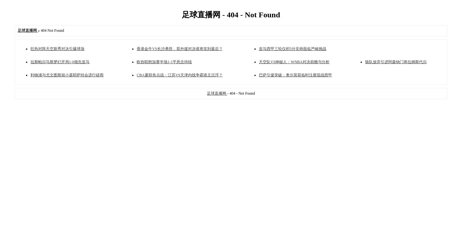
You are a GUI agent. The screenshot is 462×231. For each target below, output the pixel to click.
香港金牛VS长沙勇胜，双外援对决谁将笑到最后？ (179, 49)
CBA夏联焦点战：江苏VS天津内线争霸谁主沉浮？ (180, 75)
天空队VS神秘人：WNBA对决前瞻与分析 (294, 62)
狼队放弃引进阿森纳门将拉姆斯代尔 (396, 62)
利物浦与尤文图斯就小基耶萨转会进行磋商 (67, 75)
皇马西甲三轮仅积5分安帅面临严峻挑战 (292, 49)
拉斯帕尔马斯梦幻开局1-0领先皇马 (60, 62)
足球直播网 (217, 93)
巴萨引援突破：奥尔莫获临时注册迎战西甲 (295, 75)
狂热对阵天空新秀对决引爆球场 (57, 49)
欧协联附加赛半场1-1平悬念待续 (164, 62)
